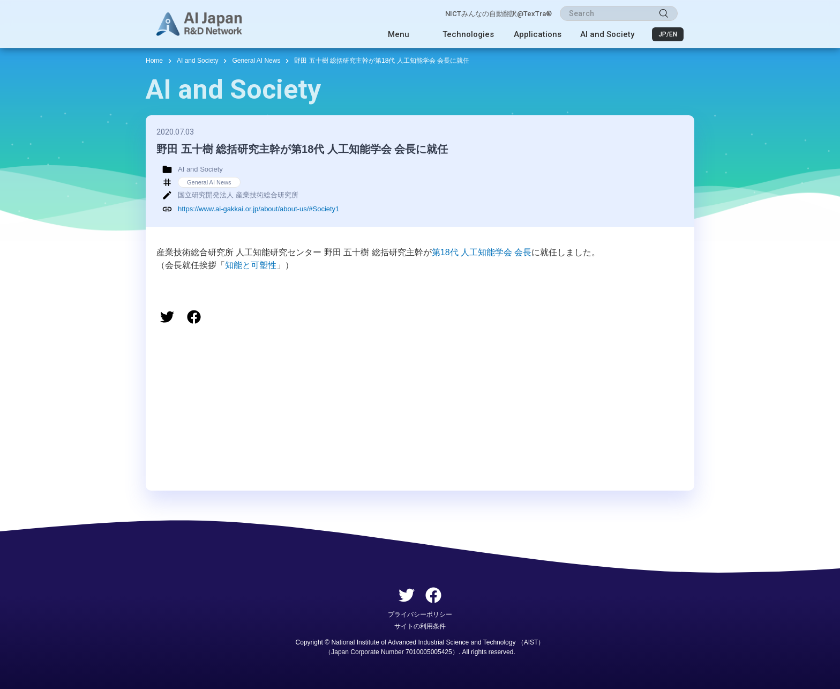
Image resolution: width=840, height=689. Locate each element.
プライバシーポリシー (420, 614)
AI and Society (607, 34)
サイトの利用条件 (420, 626)
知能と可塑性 (250, 265)
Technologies (468, 34)
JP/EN (667, 34)
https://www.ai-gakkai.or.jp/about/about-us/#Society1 (258, 209)
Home (154, 60)
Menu (398, 34)
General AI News (256, 60)
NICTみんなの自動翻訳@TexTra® (498, 14)
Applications (537, 34)
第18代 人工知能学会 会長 (482, 252)
